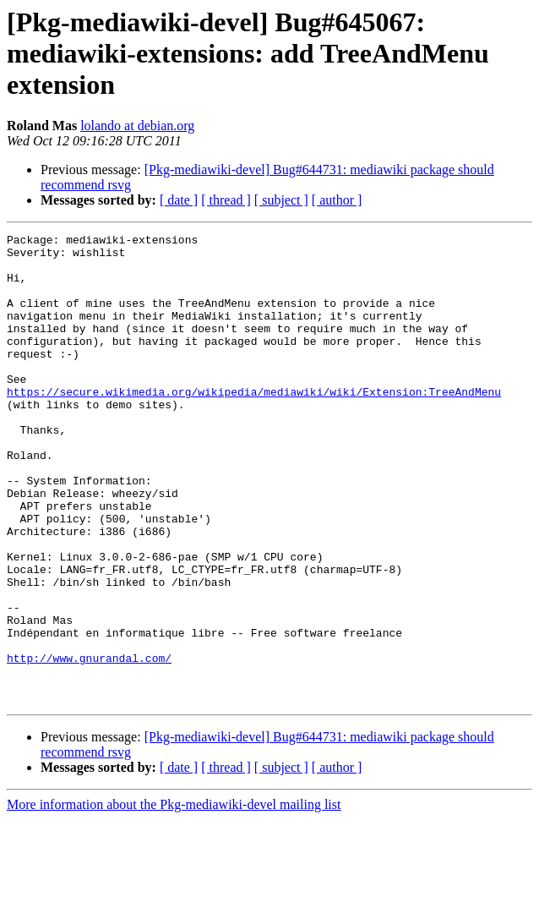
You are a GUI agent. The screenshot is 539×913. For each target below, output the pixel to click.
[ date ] (179, 200)
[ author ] (337, 200)
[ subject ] (281, 200)
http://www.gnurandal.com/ (89, 744)
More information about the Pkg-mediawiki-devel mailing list (173, 898)
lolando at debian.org (137, 125)
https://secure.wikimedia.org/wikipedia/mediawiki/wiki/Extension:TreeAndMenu (254, 424)
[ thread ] (226, 200)
